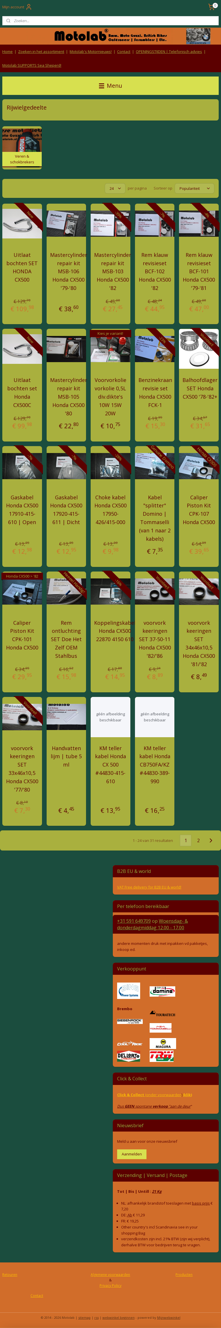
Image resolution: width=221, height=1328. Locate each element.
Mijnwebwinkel (168, 1317)
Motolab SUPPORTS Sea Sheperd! (31, 65)
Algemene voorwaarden (110, 1274)
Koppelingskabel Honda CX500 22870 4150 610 (115, 631)
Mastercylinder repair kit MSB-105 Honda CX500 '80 (68, 397)
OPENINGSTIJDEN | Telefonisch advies (169, 51)
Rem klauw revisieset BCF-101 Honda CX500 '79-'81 (199, 271)
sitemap (84, 1317)
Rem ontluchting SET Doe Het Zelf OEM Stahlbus (66, 639)
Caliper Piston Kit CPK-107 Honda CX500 (199, 510)
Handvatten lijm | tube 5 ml (66, 756)
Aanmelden (132, 1154)
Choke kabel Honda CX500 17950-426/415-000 (110, 510)
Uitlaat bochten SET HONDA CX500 (22, 267)
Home (7, 51)
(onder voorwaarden (163, 1094)
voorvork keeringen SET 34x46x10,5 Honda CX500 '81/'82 (199, 643)
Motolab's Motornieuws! (91, 51)
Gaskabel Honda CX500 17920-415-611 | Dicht (66, 510)
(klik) (187, 1094)
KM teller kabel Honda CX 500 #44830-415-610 (110, 765)
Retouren (9, 1274)
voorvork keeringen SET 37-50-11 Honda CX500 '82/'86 (155, 639)
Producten (184, 1274)
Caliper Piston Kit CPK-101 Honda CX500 (22, 635)
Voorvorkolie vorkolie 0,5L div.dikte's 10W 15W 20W (110, 397)
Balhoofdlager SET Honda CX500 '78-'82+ (200, 388)
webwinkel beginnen (118, 1317)
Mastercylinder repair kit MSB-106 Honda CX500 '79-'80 (68, 271)
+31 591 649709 (134, 921)
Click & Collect (131, 1094)
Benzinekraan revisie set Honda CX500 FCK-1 (155, 392)
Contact (123, 51)
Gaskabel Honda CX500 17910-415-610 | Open (22, 510)
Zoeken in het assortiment (41, 51)
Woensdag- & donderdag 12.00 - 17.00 (152, 924)
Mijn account (17, 6)
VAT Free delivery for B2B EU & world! (149, 887)
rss (96, 1317)
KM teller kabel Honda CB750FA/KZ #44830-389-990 (154, 765)
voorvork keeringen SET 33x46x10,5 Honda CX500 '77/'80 (22, 769)
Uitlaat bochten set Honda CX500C (22, 392)
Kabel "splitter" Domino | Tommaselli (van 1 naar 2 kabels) (155, 518)
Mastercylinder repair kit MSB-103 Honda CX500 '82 (112, 271)
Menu (110, 85)
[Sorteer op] (194, 188)
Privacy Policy (110, 1285)
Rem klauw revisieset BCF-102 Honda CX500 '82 (155, 271)
